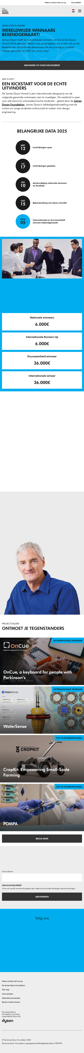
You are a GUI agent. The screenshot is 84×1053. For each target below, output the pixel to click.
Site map (5, 990)
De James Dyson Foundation (13, 985)
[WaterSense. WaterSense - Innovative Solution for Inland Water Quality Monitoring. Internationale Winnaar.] (42, 710)
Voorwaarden (7, 994)
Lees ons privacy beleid (11, 885)
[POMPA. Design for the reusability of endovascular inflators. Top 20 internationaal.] (42, 807)
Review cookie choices (11, 1002)
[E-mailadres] (42, 877)
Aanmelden (76, 2)
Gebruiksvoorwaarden (11, 998)
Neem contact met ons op (55, 2)
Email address (7, 871)
